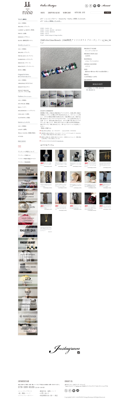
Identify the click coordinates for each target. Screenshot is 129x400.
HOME (42, 28)
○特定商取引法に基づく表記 (48, 395)
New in (47, 33)
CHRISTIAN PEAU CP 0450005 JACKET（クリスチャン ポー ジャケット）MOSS (105, 185)
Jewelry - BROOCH (50, 31)
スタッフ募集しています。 (53, 21)
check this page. (60, 141)
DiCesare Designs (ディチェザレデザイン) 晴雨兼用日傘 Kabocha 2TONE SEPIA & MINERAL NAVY (90, 185)
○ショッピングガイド (25, 391)
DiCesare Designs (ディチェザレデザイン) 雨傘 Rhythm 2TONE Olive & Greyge (75, 185)
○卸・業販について (24, 393)
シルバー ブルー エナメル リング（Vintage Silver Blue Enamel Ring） (105, 207)
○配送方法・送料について (47, 391)
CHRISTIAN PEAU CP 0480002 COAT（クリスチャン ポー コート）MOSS (46, 207)
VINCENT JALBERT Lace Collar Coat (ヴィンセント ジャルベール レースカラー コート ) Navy (60, 185)
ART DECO (58, 30)
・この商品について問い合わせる (94, 88)
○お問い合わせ (44, 393)
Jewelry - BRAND (49, 30)
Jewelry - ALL (48, 28)
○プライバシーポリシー (25, 395)
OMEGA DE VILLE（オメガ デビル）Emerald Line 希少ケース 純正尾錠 (61, 164)
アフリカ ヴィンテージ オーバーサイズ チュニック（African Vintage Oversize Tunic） (75, 207)
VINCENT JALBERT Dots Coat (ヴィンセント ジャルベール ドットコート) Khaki (46, 185)
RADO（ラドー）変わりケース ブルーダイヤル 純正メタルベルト (46, 164)
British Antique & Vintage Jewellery (53, 35)
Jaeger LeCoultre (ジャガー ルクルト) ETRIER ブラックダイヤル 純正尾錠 (75, 164)
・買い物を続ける (90, 90)
